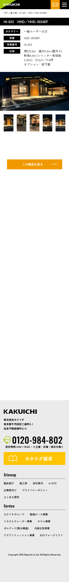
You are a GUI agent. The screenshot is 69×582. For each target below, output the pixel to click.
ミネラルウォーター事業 (18, 521)
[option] (34, 91)
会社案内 (38, 483)
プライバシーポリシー (35, 490)
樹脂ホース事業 (39, 514)
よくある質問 (11, 497)
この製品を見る (32, 164)
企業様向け (10, 490)
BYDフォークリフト (51, 535)
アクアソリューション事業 (19, 535)
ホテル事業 (44, 521)
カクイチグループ (14, 514)
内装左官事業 (42, 528)
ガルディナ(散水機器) (16, 528)
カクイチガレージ (11, 4)
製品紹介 (9, 483)
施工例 (23, 483)
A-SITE (53, 483)
